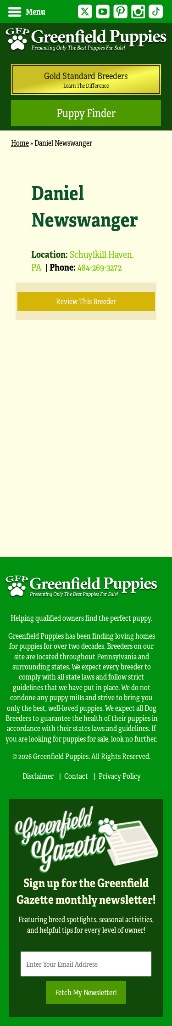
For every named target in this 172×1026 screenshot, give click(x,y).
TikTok (156, 12)
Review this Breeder (86, 301)
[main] (86, 347)
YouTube (103, 12)
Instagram (138, 12)
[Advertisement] (86, 452)
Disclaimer (38, 776)
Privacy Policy (120, 776)
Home (20, 142)
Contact (76, 776)
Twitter (85, 12)
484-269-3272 (100, 266)
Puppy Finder (86, 113)
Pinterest (120, 12)
